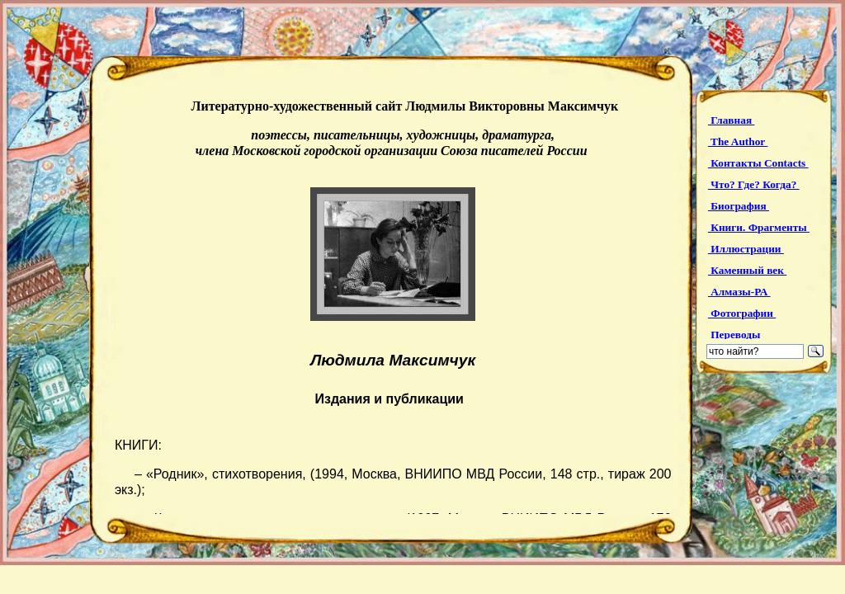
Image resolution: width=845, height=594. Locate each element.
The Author (737, 141)
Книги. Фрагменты (759, 227)
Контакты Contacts (758, 163)
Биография (738, 206)
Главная (731, 120)
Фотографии (742, 313)
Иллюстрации (746, 249)
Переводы (735, 334)
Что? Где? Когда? (754, 184)
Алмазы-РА (739, 291)
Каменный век (747, 270)
